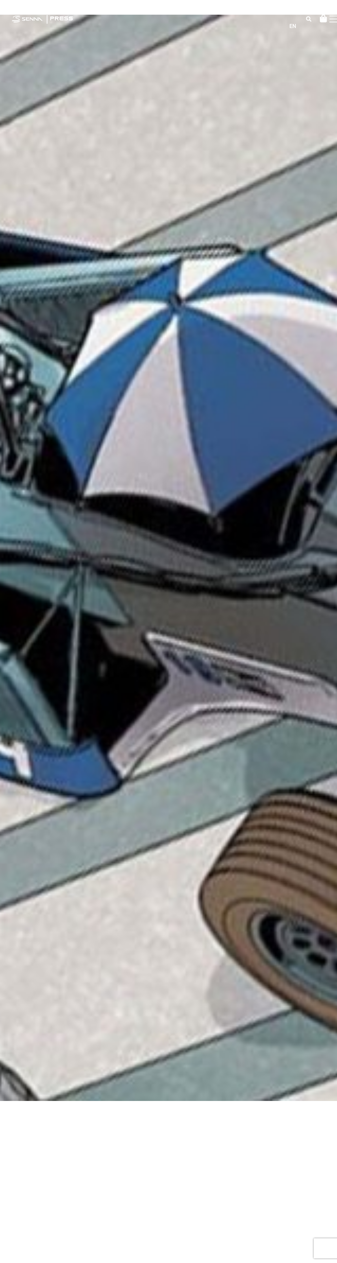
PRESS (61, 19)
